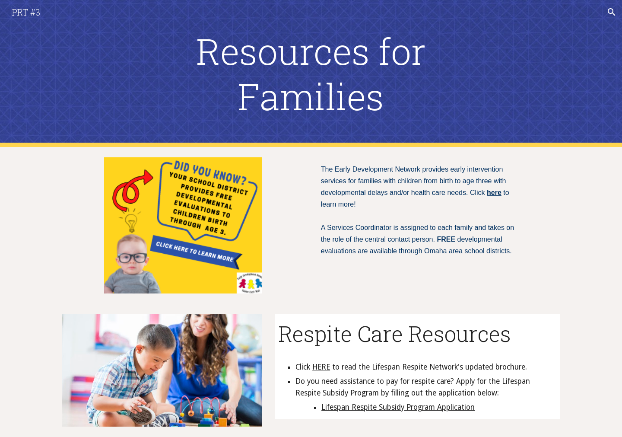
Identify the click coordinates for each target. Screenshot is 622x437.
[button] (611, 12)
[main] (311, 73)
